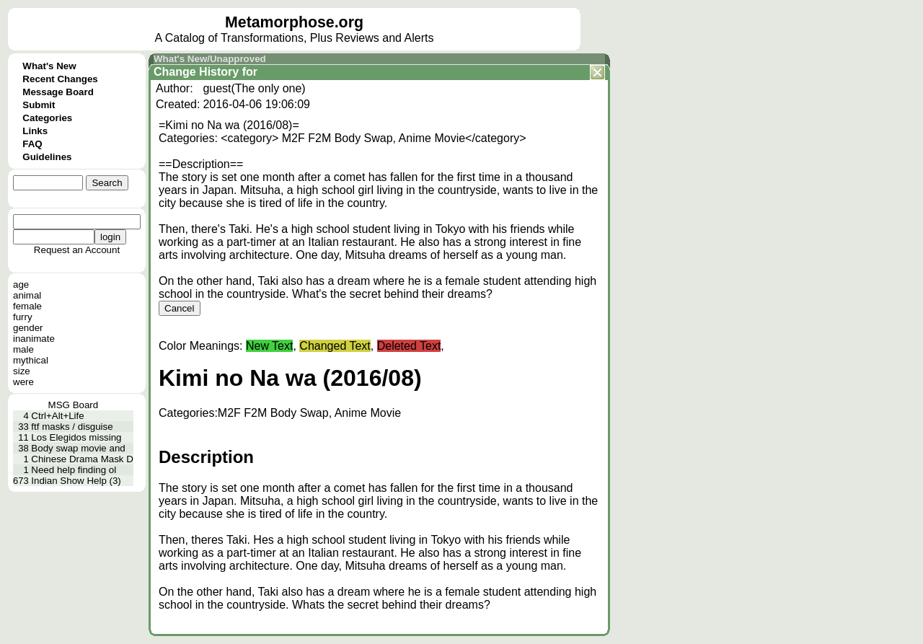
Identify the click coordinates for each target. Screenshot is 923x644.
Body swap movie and (78, 448)
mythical (30, 360)
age (21, 284)
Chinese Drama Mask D (82, 459)
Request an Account (77, 249)
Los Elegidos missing (76, 437)
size (21, 371)
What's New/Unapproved (210, 58)
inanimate (34, 338)
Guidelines (46, 156)
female (27, 306)
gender (28, 327)
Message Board (58, 92)
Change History (196, 72)
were (23, 381)
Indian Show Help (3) (75, 480)
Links (35, 130)
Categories (47, 118)
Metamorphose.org (294, 22)
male (23, 349)
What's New (49, 66)
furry (22, 317)
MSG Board (73, 405)
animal (27, 295)
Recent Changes (59, 79)
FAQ (32, 143)
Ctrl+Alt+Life (57, 415)
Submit (38, 105)
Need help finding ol (73, 469)
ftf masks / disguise (71, 426)
